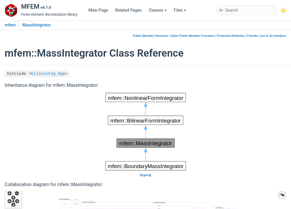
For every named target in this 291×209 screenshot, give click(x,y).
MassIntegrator (36, 25)
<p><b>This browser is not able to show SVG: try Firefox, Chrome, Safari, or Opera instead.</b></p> (145, 131)
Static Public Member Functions (192, 36)
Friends (252, 36)
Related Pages (128, 10)
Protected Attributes (231, 36)
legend (145, 175)
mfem (10, 25)
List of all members (273, 36)
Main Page (98, 10)
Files (180, 10)
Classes (158, 10)
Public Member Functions (150, 36)
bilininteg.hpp (48, 73)
